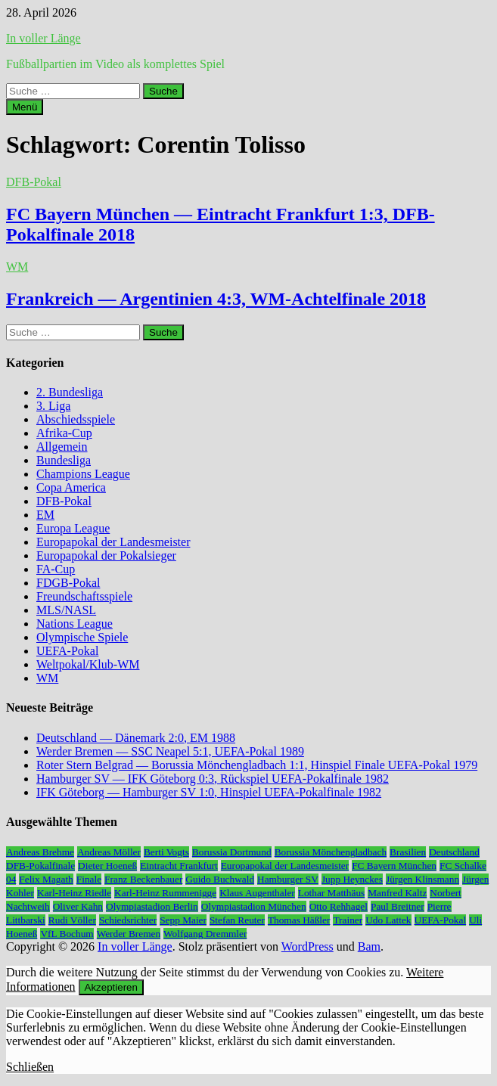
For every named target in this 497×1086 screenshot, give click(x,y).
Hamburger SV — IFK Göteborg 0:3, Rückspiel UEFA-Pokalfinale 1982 (212, 778)
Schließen (30, 1066)
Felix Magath (46, 879)
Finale (88, 879)
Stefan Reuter (237, 920)
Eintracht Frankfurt (179, 865)
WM (17, 266)
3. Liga (53, 405)
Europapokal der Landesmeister (113, 541)
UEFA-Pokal (67, 650)
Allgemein (62, 446)
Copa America (71, 487)
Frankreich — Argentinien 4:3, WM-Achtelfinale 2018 (216, 299)
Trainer (347, 920)
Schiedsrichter (128, 920)
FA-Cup (55, 569)
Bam (369, 946)
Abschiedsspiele (75, 419)
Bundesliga (63, 460)
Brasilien (408, 852)
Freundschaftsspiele (84, 596)
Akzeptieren (111, 987)
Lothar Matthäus (331, 892)
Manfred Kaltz (397, 892)
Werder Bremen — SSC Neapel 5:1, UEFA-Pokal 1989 (170, 751)
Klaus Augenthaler (257, 892)
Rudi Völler (72, 920)
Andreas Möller (109, 852)
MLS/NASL (66, 610)
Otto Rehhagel (338, 906)
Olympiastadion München (253, 906)
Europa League (73, 528)
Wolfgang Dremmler (205, 933)
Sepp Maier (183, 920)
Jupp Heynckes (352, 879)
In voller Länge (43, 38)
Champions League (83, 473)
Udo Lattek (388, 920)
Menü (24, 107)
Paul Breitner (397, 906)
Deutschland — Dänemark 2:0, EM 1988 (135, 737)
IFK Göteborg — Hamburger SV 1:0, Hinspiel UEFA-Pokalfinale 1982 (208, 792)
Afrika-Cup (64, 433)
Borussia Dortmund (232, 852)
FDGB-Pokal (68, 582)
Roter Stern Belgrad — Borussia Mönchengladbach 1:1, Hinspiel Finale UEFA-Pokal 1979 (256, 765)
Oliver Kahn (78, 906)
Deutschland (454, 852)
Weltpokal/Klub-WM (87, 664)
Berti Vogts (166, 852)
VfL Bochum (66, 933)
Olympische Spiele (82, 637)
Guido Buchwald (219, 879)
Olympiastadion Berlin (152, 906)
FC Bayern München (394, 865)
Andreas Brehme (40, 852)
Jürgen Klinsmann (422, 879)
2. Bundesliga (69, 392)
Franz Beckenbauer (143, 879)
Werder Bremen (128, 933)
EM (45, 514)
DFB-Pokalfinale (40, 865)
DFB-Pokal (33, 181)
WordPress (307, 946)
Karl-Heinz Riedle (74, 892)
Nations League (74, 623)
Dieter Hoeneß (107, 865)
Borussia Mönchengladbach (331, 852)
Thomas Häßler (299, 920)
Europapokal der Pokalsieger (106, 555)
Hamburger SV (287, 879)
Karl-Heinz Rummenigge (165, 892)
